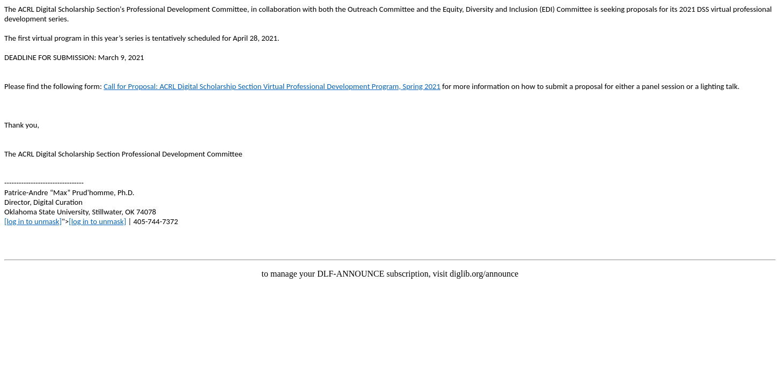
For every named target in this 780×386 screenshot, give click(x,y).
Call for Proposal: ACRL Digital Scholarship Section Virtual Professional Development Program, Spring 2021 (272, 86)
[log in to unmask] (33, 221)
